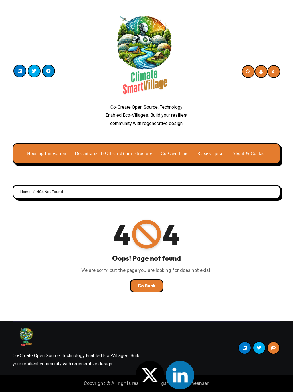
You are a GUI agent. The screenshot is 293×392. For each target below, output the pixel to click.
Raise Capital (210, 153)
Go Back (146, 285)
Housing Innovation (46, 153)
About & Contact (249, 153)
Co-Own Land (175, 153)
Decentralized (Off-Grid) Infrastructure (113, 153)
